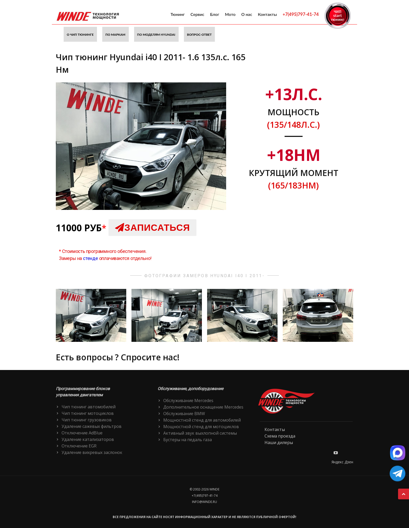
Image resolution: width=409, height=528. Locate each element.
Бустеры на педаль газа (187, 439)
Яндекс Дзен (342, 461)
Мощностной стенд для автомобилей (202, 420)
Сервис (197, 14)
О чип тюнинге (80, 35)
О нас (246, 14)
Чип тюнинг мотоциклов (88, 413)
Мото (230, 14)
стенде (90, 258)
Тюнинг (178, 14)
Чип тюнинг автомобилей (89, 407)
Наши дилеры (278, 442)
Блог (214, 14)
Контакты (267, 14)
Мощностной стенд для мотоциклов (201, 426)
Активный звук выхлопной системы (200, 433)
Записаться (152, 227)
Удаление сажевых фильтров (92, 426)
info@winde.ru (204, 502)
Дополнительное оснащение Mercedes (203, 407)
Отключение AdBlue (82, 433)
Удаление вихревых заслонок (92, 452)
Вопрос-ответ (199, 35)
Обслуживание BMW (184, 413)
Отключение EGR (79, 446)
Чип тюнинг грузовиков (87, 420)
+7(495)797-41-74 (301, 14)
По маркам (115, 35)
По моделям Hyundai (156, 35)
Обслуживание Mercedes (188, 400)
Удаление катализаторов (88, 439)
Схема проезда (279, 436)
